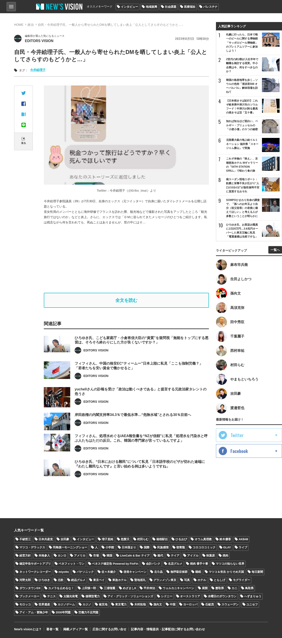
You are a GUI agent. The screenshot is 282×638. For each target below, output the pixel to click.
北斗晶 (158, 571)
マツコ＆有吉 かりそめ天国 (226, 571)
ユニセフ (252, 604)
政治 (31, 24)
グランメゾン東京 (164, 580)
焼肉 (225, 555)
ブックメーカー (29, 596)
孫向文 (157, 604)
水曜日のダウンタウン (222, 596)
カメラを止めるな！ (61, 588)
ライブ (243, 547)
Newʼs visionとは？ (28, 629)
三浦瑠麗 (109, 588)
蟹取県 (219, 588)
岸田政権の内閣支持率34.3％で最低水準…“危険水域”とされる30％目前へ (133, 426)
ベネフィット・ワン (71, 563)
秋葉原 (210, 555)
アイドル (193, 555)
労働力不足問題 (88, 612)
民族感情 (163, 547)
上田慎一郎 (89, 588)
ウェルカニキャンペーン (178, 588)
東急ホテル (119, 580)
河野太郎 (25, 580)
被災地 (103, 604)
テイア (175, 555)
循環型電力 (92, 596)
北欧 (60, 580)
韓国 (109, 555)
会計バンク (153, 563)
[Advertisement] (130, 259)
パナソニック (85, 571)
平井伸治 (149, 588)
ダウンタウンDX (30, 588)
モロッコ (25, 604)
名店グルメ (175, 563)
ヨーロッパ (190, 604)
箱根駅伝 (162, 539)
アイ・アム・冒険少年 (33, 612)
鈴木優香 (225, 539)
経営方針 (25, 555)
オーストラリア (190, 596)
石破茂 (209, 604)
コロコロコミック (204, 547)
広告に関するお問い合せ (109, 629)
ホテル (201, 580)
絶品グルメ (78, 580)
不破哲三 (25, 539)
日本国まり (129, 547)
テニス (51, 596)
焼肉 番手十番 (199, 563)
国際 (146, 547)
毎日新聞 (257, 571)
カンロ (62, 555)
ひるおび (181, 539)
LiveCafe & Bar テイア (135, 555)
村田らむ (143, 539)
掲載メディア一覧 (75, 629)
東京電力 (121, 604)
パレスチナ (210, 6)
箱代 (160, 555)
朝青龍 (180, 547)
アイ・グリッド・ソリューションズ (130, 596)
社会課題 (170, 6)
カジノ (87, 604)
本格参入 (44, 555)
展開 (205, 588)
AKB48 (243, 539)
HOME (18, 24)
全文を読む (126, 300)
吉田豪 (65, 539)
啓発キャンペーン (134, 571)
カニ (234, 588)
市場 (96, 555)
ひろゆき (44, 580)
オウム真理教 (203, 539)
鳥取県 (249, 588)
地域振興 (151, 6)
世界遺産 (44, 604)
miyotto (64, 571)
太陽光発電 (70, 596)
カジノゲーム (66, 604)
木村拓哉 (140, 604)
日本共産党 (46, 539)
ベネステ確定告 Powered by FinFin (115, 563)
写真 (187, 580)
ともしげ (219, 580)
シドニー (166, 596)
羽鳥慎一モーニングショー (70, 547)
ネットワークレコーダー (35, 571)
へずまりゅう (252, 596)
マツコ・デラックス (32, 547)
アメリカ (79, 555)
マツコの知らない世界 (230, 563)
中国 (172, 604)
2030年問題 (63, 612)
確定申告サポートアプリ (35, 563)
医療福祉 (189, 6)
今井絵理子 (38, 70)
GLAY (227, 547)
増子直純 (107, 539)
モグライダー (241, 580)
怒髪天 (125, 539)
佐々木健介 (108, 571)
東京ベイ (99, 580)
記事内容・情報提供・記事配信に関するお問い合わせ (168, 629)
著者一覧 (52, 629)
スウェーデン (230, 604)
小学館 (109, 547)
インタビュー (129, 6)
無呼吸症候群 (179, 571)
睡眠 (198, 571)
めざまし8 (129, 588)
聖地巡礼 (140, 580)
